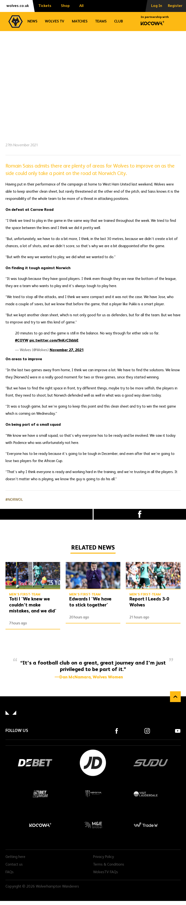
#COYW (21, 341)
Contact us (14, 865)
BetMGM (41, 794)
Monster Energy (93, 794)
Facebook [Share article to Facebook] (140, 514)
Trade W (146, 825)
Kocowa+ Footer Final (41, 825)
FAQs (9, 872)
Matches (79, 21)
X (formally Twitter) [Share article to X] (46, 514)
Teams (100, 21)
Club (118, 21)
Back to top (175, 696)
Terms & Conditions (108, 865)
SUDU (150, 763)
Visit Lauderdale (146, 794)
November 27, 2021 (67, 350)
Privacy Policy (103, 857)
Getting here (15, 857)
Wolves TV (54, 21)
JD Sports (93, 763)
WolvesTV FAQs (105, 872)
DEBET (35, 763)
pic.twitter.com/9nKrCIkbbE (54, 341)
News (32, 21)
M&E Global (93, 825)
